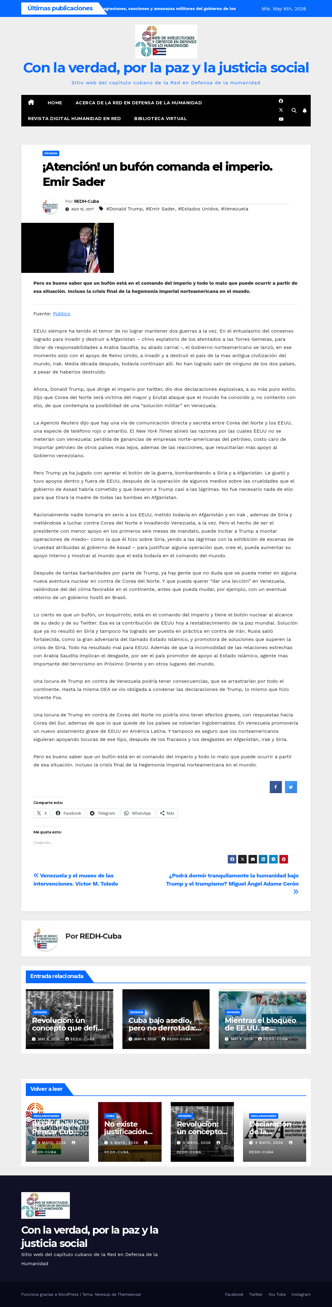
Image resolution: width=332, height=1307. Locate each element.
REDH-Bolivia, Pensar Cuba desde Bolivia (56, 1132)
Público (61, 314)
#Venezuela (234, 209)
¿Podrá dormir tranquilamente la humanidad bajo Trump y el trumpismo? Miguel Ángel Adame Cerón (232, 883)
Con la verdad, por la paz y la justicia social (166, 67)
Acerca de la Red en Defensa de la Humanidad (139, 103)
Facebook (234, 1294)
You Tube (277, 1294)
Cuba (110, 1116)
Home (55, 103)
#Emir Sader (160, 209)
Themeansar (129, 1294)
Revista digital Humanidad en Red (74, 118)
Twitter (255, 1294)
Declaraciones (46, 1116)
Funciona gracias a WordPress (50, 1294)
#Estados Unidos (198, 209)
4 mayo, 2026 (52, 1143)
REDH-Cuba (86, 201)
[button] (294, 110)
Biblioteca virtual (160, 118)
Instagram (301, 1294)
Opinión (50, 153)
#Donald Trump (124, 209)
